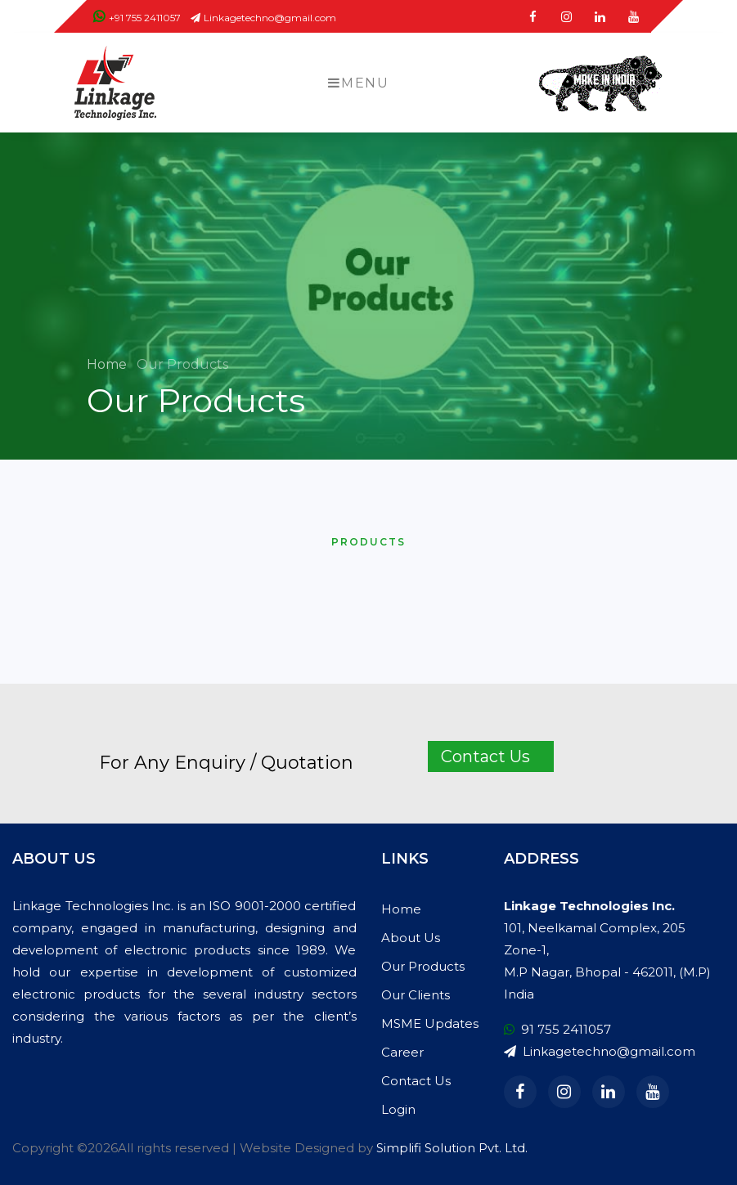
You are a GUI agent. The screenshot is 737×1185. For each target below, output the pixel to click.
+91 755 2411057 (137, 17)
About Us (410, 937)
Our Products (423, 966)
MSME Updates (430, 1023)
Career (402, 1052)
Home (108, 364)
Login (398, 1109)
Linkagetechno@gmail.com (263, 17)
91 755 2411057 (557, 1029)
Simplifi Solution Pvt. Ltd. (452, 1148)
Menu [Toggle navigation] (358, 83)
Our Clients (415, 995)
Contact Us (416, 1080)
